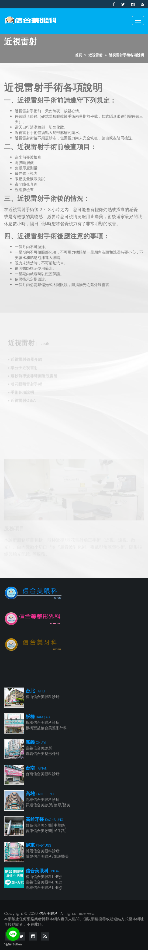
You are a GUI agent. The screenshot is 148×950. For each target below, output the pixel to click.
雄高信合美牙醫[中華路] (46, 825)
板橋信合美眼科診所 (43, 722)
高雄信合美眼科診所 (43, 799)
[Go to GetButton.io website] (13, 944)
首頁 (78, 55)
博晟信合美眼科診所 (43, 851)
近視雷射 (95, 55)
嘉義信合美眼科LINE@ (44, 882)
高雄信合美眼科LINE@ (44, 887)
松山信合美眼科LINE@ (44, 876)
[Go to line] (13, 934)
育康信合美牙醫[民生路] (46, 830)
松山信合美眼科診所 (43, 696)
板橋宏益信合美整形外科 (46, 728)
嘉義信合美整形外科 (43, 753)
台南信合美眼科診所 (43, 774)
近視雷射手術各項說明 (126, 55)
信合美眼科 (48, 913)
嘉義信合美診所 (39, 748)
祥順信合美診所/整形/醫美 (48, 805)
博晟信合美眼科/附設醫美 (47, 856)
